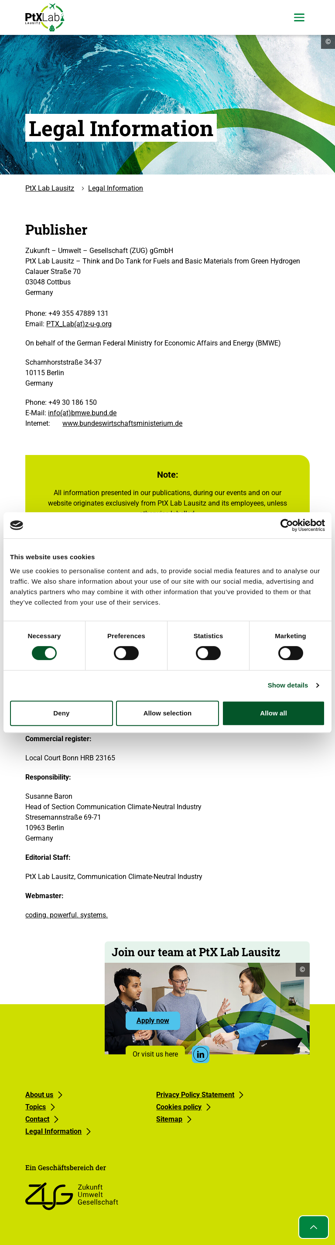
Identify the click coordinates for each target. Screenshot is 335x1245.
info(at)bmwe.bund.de (82, 413)
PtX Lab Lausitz (49, 188)
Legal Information (115, 188)
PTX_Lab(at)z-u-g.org (79, 324)
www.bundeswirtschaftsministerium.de (122, 423)
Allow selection (168, 713)
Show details (288, 685)
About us (39, 1095)
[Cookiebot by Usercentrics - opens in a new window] (287, 525)
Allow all (273, 713)
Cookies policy (179, 1107)
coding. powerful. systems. (66, 915)
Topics (35, 1107)
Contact (37, 1119)
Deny (61, 713)
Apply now (158, 1023)
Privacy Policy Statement (195, 1095)
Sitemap (169, 1119)
